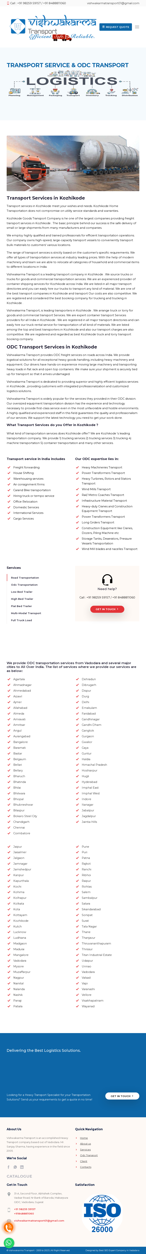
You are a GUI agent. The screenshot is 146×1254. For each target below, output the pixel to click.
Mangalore (21, 954)
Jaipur (17, 846)
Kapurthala (21, 880)
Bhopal (18, 798)
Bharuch (19, 776)
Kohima (18, 892)
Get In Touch (107, 609)
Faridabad (89, 713)
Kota (16, 909)
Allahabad (20, 707)
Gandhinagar (91, 719)
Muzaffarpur (21, 971)
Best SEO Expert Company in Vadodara (119, 1250)
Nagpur (18, 977)
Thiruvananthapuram (96, 943)
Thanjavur (88, 937)
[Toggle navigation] (137, 27)
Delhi (85, 702)
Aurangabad (21, 736)
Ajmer (17, 702)
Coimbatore (21, 833)
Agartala (19, 679)
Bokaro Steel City (25, 816)
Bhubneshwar (23, 804)
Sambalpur (89, 897)
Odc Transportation (24, 584)
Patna (86, 857)
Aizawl (17, 696)
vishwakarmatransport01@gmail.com (113, 3)
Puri (84, 852)
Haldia (86, 759)
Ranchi (86, 869)
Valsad (86, 977)
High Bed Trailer (22, 598)
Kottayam (20, 915)
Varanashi (88, 989)
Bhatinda (19, 781)
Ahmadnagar (22, 684)
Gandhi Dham (91, 724)
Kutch (17, 926)
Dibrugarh (89, 684)
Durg (85, 696)
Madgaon (20, 943)
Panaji (17, 1000)
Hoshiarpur (89, 770)
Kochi (17, 886)
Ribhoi (86, 875)
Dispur (86, 690)
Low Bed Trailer (22, 591)
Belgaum (19, 759)
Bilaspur (19, 810)
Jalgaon (18, 857)
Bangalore (20, 742)
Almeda (18, 713)
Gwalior (87, 742)
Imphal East (90, 787)
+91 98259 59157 (25, 1208)
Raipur (86, 880)
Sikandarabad (91, 909)
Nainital (18, 983)
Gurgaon (88, 736)
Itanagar (87, 804)
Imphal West (91, 793)
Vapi (85, 983)
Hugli (85, 776)
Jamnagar (20, 863)
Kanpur (18, 875)
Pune (85, 846)
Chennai (19, 827)
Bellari (17, 764)
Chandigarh (21, 821)
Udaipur (87, 960)
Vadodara (19, 960)
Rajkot (86, 863)
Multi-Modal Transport (26, 612)
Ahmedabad (22, 690)
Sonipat (87, 915)
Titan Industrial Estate (97, 954)
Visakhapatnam (92, 1000)
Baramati (19, 747)
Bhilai (17, 787)
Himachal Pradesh (94, 764)
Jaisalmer (19, 852)
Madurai (18, 949)
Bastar (17, 753)
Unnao (86, 966)
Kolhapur (19, 897)
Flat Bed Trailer (21, 605)
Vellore (86, 994)
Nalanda (19, 989)
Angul (17, 730)
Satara (86, 903)
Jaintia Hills (89, 821)
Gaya (85, 747)
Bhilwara (19, 793)
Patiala (17, 1006)
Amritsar (19, 724)
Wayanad (88, 1006)
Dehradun (89, 679)
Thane (86, 932)
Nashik (18, 994)
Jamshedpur (22, 869)
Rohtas (87, 886)
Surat (85, 920)
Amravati (19, 719)
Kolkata (18, 903)
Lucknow (19, 932)
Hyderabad (89, 781)
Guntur (86, 753)
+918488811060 (24, 1213)
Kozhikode (21, 920)
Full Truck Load (21, 620)
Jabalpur (88, 810)
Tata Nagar (89, 926)
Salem (86, 892)
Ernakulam (89, 707)
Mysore (18, 966)
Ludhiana (19, 937)
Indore (86, 798)
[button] (115, 27)
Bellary (18, 770)
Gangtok (88, 730)
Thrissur (87, 949)
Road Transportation (25, 577)
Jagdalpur (89, 816)
